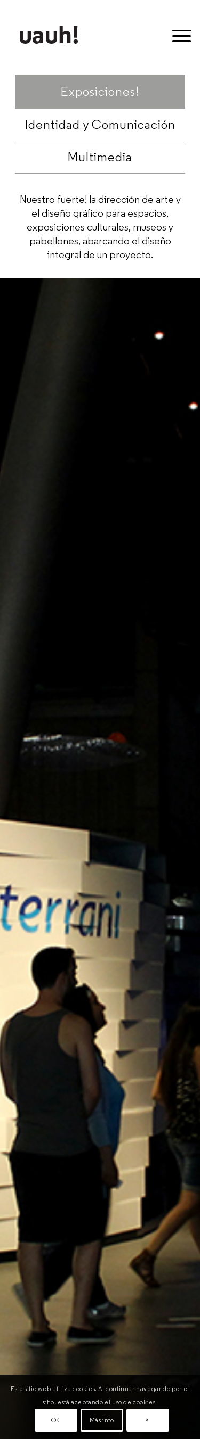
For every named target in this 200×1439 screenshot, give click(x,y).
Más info (102, 1420)
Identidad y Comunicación (100, 125)
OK (55, 1420)
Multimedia (100, 157)
